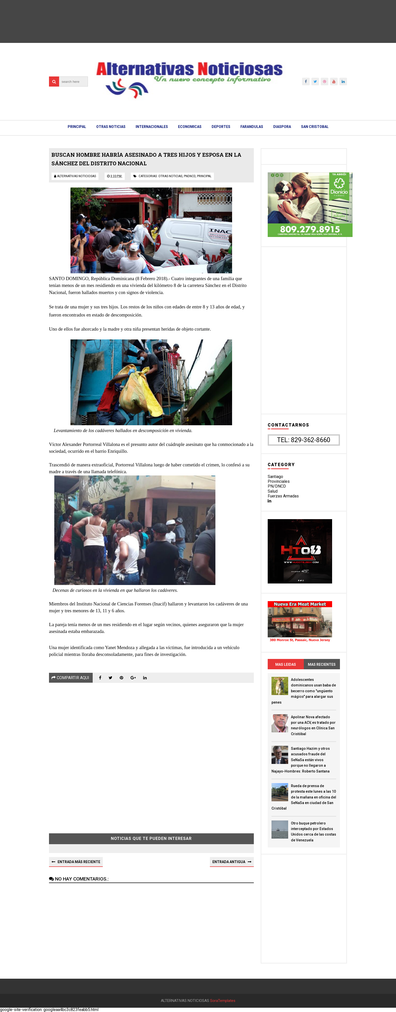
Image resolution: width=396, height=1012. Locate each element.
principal (204, 176)
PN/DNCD (277, 486)
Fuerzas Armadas (283, 496)
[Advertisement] (151, 754)
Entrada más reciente (79, 862)
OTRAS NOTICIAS (111, 127)
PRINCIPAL (77, 127)
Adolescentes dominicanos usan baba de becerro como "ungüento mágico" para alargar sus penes (303, 691)
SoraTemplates (222, 1001)
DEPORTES (221, 127)
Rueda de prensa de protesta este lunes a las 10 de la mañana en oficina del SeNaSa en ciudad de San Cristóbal (303, 797)
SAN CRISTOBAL (315, 127)
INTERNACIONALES (152, 127)
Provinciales (279, 481)
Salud (273, 491)
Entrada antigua (228, 862)
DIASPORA (282, 127)
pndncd (189, 176)
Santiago (275, 476)
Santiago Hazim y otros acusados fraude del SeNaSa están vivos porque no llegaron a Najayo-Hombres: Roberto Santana (300, 760)
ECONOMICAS (190, 127)
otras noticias (170, 176)
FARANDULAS (251, 127)
